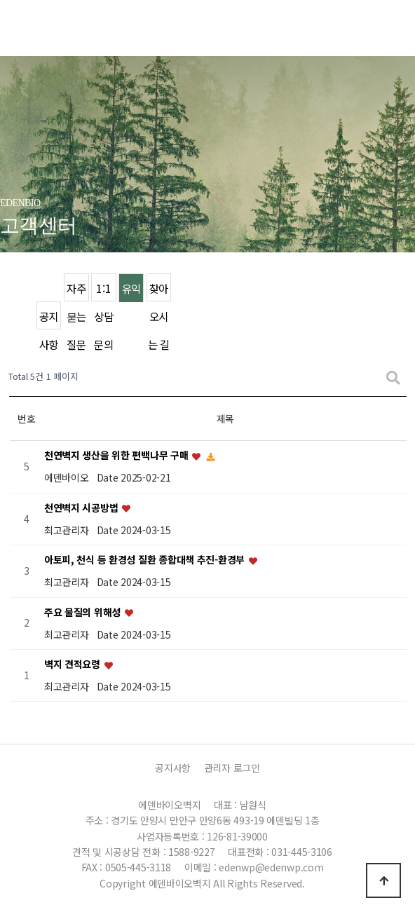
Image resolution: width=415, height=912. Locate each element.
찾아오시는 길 (159, 291)
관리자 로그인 (232, 768)
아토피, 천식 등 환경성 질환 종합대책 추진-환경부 (145, 560)
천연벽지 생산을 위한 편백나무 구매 (117, 456)
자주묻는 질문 (76, 291)
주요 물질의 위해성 (83, 612)
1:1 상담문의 (103, 291)
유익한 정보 (131, 291)
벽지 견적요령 (73, 664)
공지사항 (48, 319)
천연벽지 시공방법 (82, 508)
